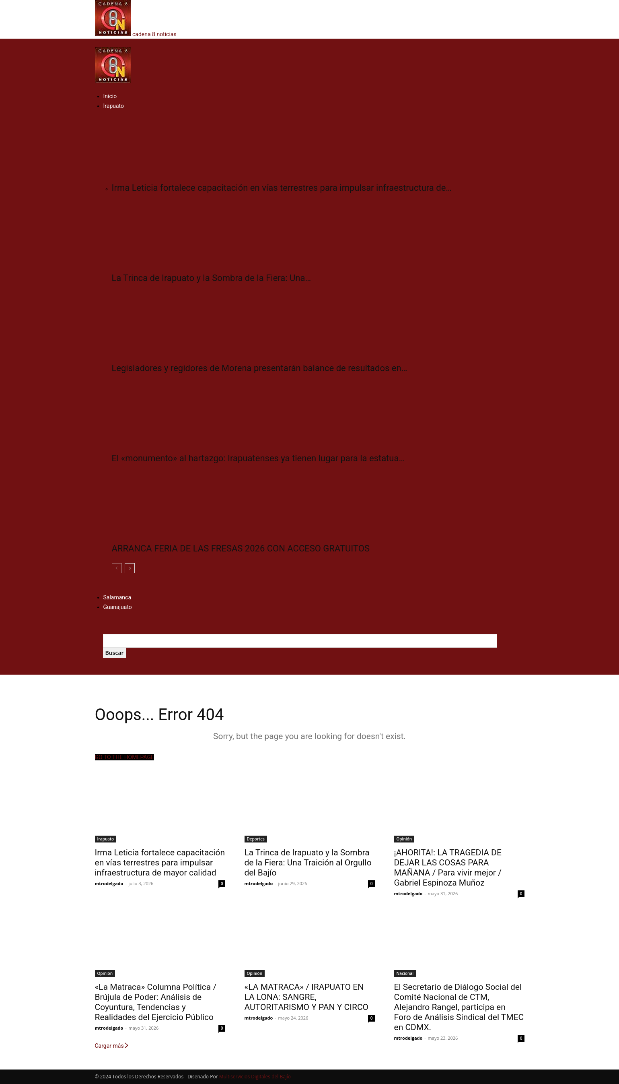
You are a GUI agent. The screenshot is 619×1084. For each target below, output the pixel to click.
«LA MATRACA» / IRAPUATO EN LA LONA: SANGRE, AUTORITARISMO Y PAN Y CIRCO (307, 997)
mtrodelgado (109, 883)
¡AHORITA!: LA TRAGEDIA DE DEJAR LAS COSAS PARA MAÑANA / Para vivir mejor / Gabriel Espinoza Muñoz (448, 868)
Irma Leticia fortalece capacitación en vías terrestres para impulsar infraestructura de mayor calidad (160, 863)
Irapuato (113, 106)
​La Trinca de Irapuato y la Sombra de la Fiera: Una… (211, 278)
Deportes (256, 839)
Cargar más (112, 1046)
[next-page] (130, 568)
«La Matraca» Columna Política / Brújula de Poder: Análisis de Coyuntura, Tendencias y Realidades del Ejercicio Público (156, 1002)
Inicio (110, 96)
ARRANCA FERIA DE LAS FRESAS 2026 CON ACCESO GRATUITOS (241, 548)
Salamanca (117, 597)
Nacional (405, 973)
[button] (97, 42)
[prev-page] (117, 568)
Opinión (404, 839)
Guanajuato (117, 607)
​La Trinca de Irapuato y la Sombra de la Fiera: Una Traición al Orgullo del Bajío (308, 863)
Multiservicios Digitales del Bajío (255, 1076)
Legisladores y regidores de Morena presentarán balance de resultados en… (259, 368)
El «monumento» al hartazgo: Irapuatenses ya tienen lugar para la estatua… (258, 458)
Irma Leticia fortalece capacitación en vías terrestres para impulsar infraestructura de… (282, 188)
